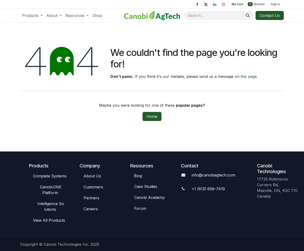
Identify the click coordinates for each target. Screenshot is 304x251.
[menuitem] (32, 15)
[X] (206, 4)
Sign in (275, 4)
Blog (138, 175)
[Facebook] (197, 4)
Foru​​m (140, 208)
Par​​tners (91, 198)
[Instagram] (223, 4)
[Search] (248, 15)
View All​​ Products (49, 220)
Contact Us (270, 15)
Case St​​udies (145, 186)
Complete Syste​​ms (49, 176)
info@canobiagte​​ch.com (213, 175)
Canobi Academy (149, 197)
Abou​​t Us (92, 176)
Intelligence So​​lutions (50, 206)
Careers (91, 208)
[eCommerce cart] (236, 4)
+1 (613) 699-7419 (208, 188)
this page (249, 76)
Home (152, 116)
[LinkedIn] (214, 4)
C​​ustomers (93, 187)
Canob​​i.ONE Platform (51, 190)
